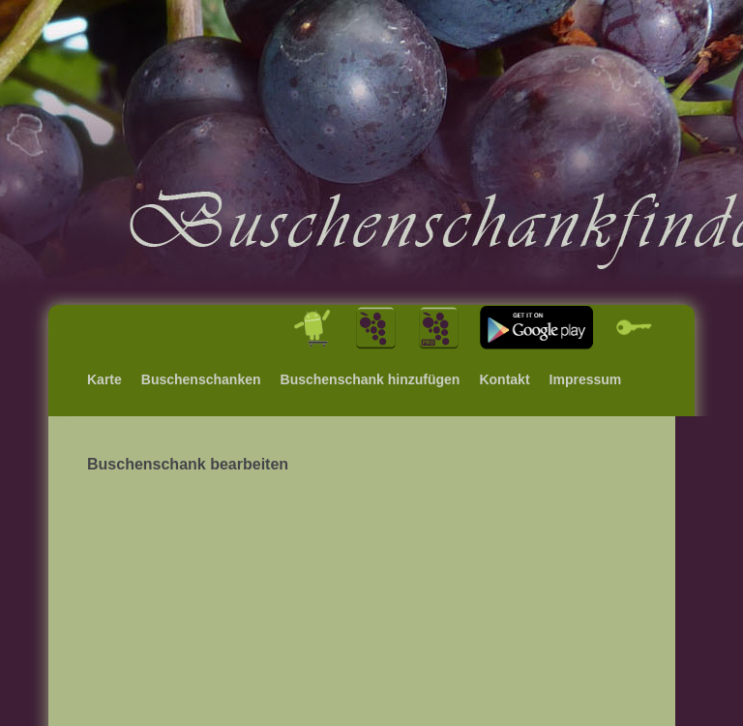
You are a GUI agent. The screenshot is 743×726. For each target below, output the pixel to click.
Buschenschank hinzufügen (371, 379)
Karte (104, 379)
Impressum (586, 379)
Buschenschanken (201, 379)
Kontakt (504, 379)
